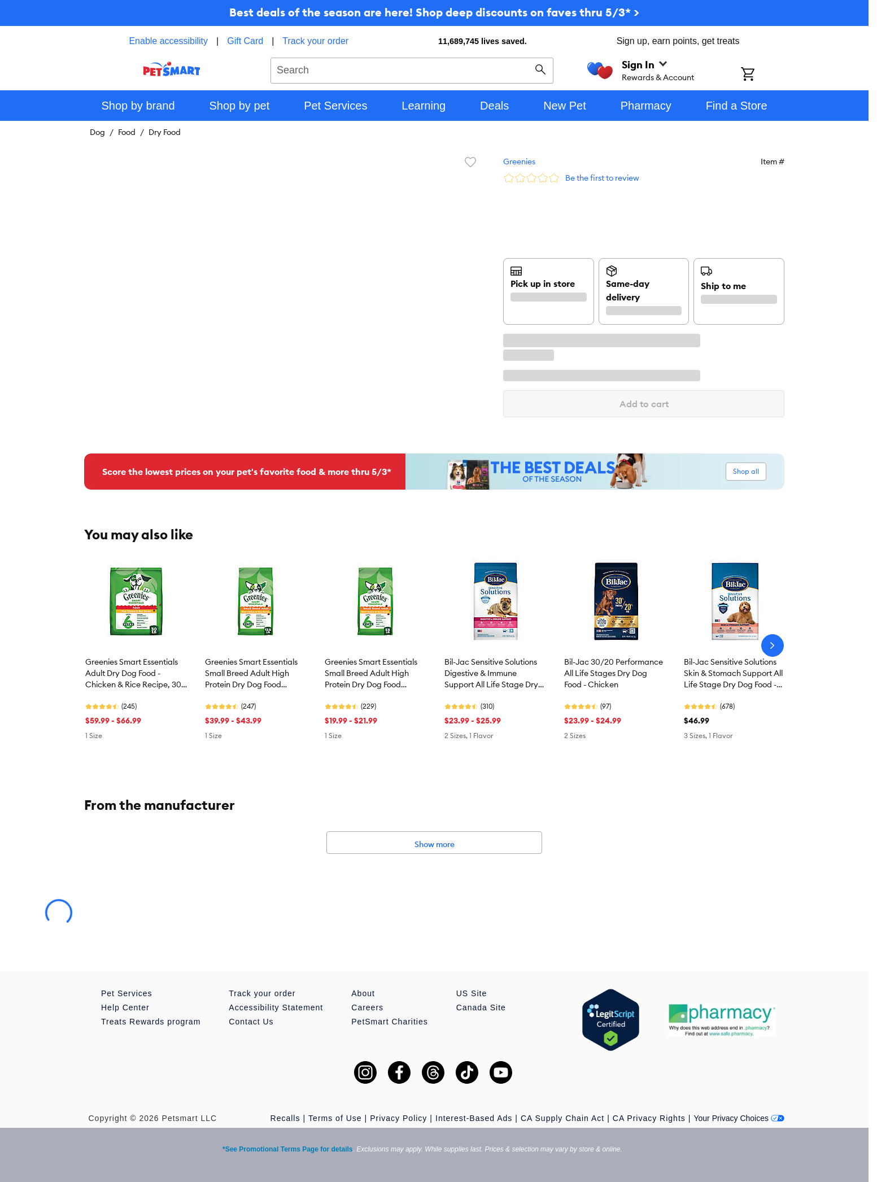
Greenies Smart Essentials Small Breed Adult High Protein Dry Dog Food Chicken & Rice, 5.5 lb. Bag (374, 674)
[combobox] (411, 69)
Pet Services (126, 993)
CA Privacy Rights (649, 1118)
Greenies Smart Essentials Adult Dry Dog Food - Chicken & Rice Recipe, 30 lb (133, 674)
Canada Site (481, 1007)
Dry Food (165, 132)
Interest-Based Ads (473, 1118)
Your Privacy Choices (738, 1118)
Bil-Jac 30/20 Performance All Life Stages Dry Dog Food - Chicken (613, 673)
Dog (97, 132)
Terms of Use (334, 1118)
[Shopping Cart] (762, 75)
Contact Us (251, 1021)
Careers (367, 1007)
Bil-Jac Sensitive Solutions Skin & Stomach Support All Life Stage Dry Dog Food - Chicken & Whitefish (733, 674)
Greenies (519, 161)
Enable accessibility (168, 41)
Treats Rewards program (150, 1021)
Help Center (125, 1007)
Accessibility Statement (276, 1007)
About (363, 993)
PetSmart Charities (389, 1021)
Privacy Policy (398, 1118)
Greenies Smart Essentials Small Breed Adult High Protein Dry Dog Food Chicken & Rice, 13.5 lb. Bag (255, 674)
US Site (471, 993)
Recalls (285, 1118)
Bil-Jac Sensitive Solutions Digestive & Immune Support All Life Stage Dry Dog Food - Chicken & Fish (491, 674)
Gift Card (245, 41)
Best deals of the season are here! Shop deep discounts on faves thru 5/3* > (434, 12)
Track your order (315, 41)
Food (127, 132)
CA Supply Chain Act (562, 1118)
